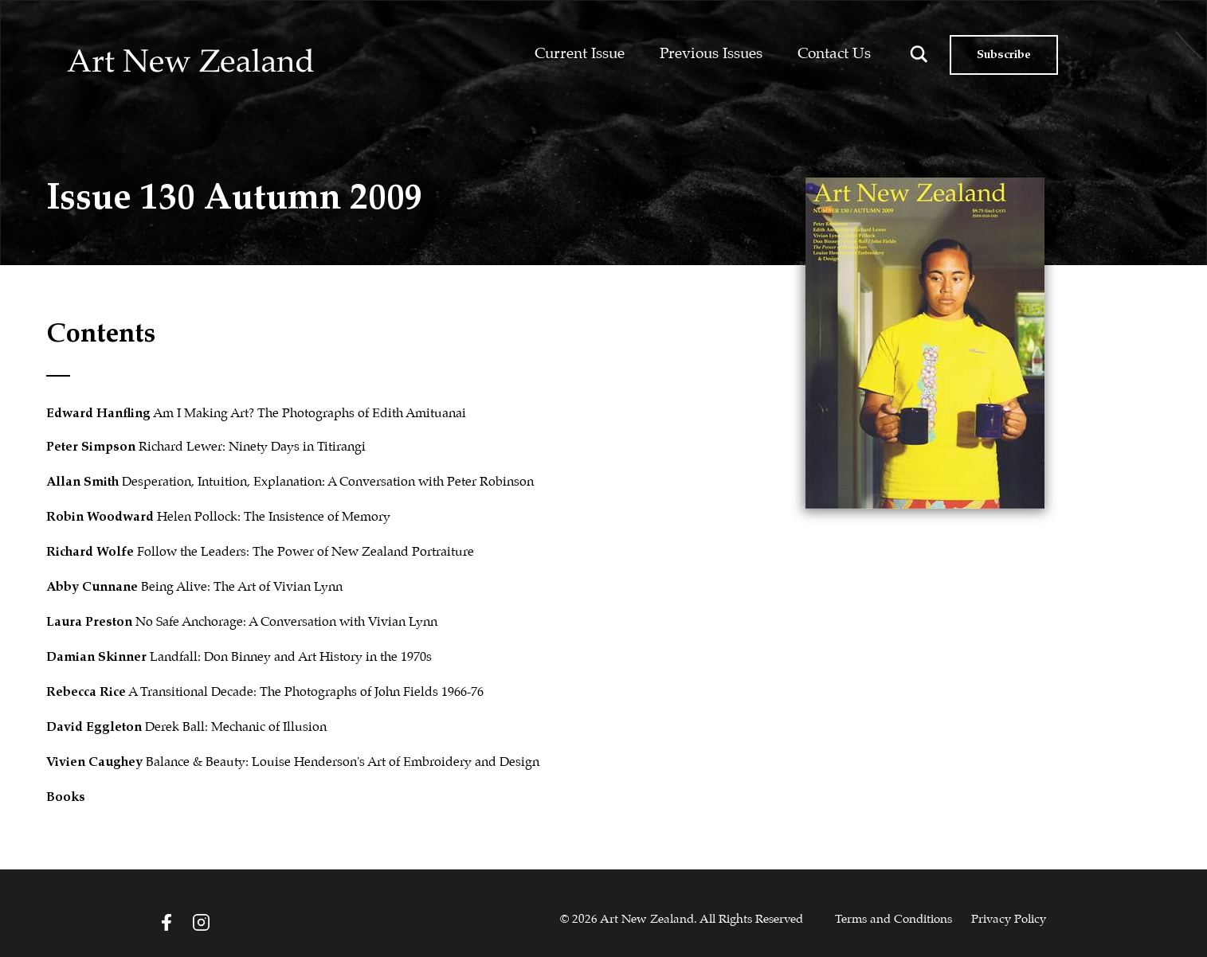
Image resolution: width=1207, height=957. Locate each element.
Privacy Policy (1008, 919)
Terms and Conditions (893, 919)
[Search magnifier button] (919, 54)
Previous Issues (711, 53)
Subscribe (1004, 55)
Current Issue (580, 53)
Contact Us (834, 53)
